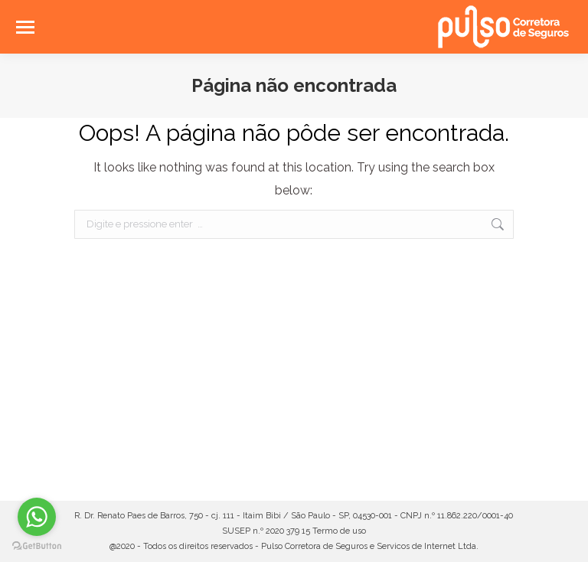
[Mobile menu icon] (25, 27)
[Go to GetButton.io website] (36, 546)
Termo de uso (339, 531)
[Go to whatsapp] (37, 517)
